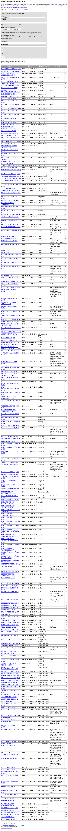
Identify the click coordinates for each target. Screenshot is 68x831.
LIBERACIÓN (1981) (8, 441)
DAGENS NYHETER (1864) (10, 428)
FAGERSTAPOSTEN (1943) (10, 673)
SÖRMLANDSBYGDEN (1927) (11, 165)
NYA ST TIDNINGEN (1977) (10, 612)
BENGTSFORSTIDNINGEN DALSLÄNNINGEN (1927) (10, 668)
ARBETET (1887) (6, 701)
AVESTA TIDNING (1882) (9, 645)
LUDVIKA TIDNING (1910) (10, 680)
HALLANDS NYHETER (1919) (11, 108)
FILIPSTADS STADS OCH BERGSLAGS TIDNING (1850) (11, 347)
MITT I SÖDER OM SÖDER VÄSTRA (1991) (10, 557)
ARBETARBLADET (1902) (9, 699)
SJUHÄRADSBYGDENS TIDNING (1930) (9, 146)
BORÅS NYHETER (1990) (9, 631)
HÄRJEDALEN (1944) (8, 578)
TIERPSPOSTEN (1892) (8, 627)
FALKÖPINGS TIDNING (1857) (11, 344)
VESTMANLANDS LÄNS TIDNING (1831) (9, 324)
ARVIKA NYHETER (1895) (10, 71)
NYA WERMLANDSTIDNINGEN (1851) (10, 388)
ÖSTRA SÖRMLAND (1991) (10, 488)
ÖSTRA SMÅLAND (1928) (9, 812)
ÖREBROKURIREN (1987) (9, 808)
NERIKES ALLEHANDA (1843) (11, 281)
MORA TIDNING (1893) (9, 682)
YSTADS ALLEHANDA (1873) (11, 332)
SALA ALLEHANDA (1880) (10, 684)
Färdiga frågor (54, 4)
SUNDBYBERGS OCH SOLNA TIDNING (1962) (11, 664)
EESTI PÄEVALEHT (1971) (10, 572)
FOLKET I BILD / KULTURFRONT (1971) (8, 492)
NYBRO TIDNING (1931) (9, 143)
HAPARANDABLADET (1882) (11, 694)
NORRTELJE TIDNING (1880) (11, 141)
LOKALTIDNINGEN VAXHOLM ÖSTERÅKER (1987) (9, 540)
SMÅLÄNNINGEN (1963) (9, 81)
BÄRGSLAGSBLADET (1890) (10, 227)
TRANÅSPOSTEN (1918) (9, 83)
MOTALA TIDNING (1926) (9, 277)
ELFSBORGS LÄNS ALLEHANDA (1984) (8, 574)
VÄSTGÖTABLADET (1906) (10, 85)
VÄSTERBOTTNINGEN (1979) (11, 178)
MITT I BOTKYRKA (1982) (10, 603)
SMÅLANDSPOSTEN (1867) (10, 400)
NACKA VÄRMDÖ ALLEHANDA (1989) (8, 74)
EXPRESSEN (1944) (7, 236)
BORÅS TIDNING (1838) (9, 340)
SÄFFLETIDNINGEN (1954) (10, 622)
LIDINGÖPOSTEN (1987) (9, 635)
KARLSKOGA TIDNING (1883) (11, 69)
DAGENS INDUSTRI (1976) (10, 425)
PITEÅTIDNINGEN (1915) (9, 775)
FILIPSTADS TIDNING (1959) (10, 351)
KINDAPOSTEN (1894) (8, 122)
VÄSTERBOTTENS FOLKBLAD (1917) (7, 799)
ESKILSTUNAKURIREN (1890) (11, 231)
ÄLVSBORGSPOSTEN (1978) (10, 190)
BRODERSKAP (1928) (8, 707)
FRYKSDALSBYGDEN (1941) (11, 675)
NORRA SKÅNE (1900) (8, 135)
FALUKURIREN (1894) (8, 238)
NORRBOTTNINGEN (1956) (10, 137)
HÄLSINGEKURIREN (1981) (10, 729)
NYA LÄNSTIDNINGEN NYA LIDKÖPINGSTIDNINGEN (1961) (10, 289)
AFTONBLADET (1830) (9, 697)
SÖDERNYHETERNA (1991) (10, 564)
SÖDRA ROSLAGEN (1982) (10, 625)
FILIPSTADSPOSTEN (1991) (10, 437)
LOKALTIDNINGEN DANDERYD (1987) (7, 502)
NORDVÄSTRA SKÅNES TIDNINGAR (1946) (9, 374)
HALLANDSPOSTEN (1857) (10, 472)
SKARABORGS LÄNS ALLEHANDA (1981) (8, 397)
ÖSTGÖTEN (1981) (7, 810)
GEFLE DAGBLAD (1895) (9, 241)
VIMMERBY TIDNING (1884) (10, 174)
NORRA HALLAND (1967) (9, 133)
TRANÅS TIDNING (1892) (9, 462)
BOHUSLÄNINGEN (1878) (10, 224)
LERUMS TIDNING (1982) (9, 474)
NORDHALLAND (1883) (9, 371)
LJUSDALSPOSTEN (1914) (10, 592)
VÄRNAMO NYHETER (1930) (11, 647)
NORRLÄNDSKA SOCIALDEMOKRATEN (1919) (11, 753)
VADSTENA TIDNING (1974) (10, 322)
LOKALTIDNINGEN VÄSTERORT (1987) (7, 549)
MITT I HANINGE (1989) (9, 605)
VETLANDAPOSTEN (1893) (10, 464)
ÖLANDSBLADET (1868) (9, 88)
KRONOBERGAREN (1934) (10, 586)
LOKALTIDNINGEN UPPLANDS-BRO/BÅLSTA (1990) (10, 531)
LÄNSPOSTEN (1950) (8, 94)
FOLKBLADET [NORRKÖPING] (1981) (8, 718)
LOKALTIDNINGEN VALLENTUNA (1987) (8, 535)
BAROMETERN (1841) (8, 338)
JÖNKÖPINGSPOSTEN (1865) (11, 439)
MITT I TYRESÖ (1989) (8, 610)
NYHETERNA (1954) (8, 767)
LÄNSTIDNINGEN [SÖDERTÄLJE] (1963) (8, 127)
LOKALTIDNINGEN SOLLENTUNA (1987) (8, 514)
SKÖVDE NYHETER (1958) (10, 200)
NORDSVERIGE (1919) (8, 131)
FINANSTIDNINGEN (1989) (10, 500)
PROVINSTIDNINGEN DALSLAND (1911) (8, 652)
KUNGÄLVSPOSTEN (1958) (10, 655)
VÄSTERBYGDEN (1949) (9, 180)
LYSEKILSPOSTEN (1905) (9, 599)
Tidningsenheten (11, 825)
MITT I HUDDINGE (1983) (9, 607)
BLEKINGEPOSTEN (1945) (10, 96)
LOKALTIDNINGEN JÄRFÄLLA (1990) (7, 506)
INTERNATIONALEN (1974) (10, 214)
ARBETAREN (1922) (7, 817)
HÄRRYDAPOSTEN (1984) (10, 583)
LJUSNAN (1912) (6, 275)
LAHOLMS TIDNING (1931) (10, 124)
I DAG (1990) (5, 250)
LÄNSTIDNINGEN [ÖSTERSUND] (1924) (8, 744)
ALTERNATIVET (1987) (9, 334)
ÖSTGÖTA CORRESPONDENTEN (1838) (10, 91)
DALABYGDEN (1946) (8, 98)
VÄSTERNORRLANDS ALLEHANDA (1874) (8, 410)
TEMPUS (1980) (6, 566)
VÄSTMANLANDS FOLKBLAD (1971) (7, 804)
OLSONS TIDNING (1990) (9, 629)
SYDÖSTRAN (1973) (8, 786)
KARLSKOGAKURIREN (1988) (11, 741)
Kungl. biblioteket (6, 825)
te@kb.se (23, 825)
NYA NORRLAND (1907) (9, 758)
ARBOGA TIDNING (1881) (10, 217)
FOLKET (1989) (6, 721)
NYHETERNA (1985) (8, 769)
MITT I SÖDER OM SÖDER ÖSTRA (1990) (10, 561)
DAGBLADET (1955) (8, 709)
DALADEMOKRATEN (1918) (10, 715)
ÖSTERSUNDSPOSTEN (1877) (11, 193)
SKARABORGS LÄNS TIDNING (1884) (8, 303)
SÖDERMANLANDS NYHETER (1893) (8, 162)
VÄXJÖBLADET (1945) (8, 188)
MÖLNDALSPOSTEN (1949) (10, 643)
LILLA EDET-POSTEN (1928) (10, 678)
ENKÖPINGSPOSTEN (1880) (10, 342)
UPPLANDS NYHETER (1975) (11, 170)
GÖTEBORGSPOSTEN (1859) (10, 244)
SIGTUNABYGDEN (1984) (10, 614)
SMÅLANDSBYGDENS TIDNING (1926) (9, 158)
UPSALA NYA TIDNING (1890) (11, 319)
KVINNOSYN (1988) (8, 819)
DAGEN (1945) (6, 639)
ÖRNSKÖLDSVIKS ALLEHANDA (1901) (8, 203)
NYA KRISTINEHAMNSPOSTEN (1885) (10, 383)
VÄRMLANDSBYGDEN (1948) (11, 176)
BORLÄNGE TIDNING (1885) (10, 671)
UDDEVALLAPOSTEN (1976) (10, 167)
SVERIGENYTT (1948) (8, 620)
